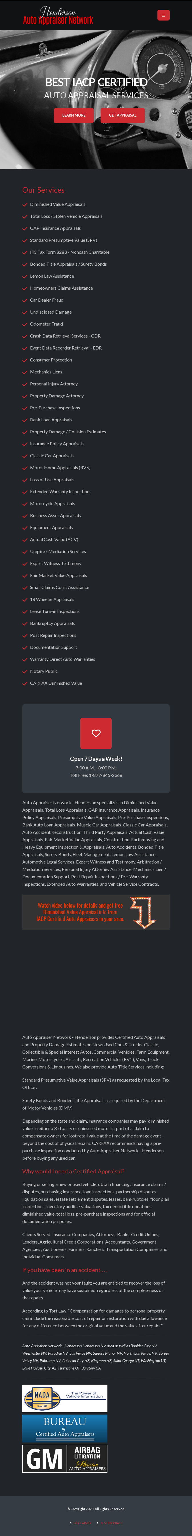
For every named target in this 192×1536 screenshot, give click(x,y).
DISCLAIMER (81, 1523)
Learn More (73, 115)
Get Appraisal (123, 115)
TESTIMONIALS (111, 1523)
